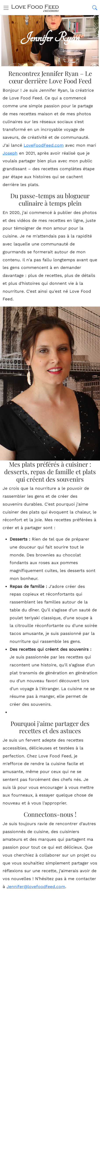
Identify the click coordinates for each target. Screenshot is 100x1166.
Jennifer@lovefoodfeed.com (36, 886)
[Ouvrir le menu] (6, 7)
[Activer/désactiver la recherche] (94, 7)
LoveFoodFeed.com (44, 145)
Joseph (10, 153)
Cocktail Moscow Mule (37, 1018)
